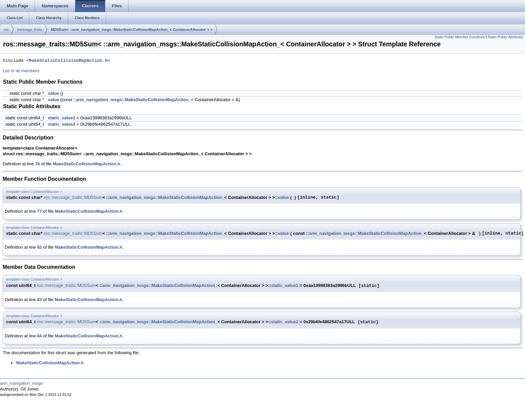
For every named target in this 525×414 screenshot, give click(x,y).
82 (39, 247)
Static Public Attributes (505, 37)
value (53, 93)
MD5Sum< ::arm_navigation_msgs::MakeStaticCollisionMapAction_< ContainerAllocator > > (131, 30)
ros (6, 30)
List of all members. (22, 70)
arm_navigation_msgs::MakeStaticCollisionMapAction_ (133, 99)
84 (39, 335)
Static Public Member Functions (459, 37)
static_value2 (62, 124)
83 (39, 299)
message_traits (29, 30)
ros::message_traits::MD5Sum (73, 197)
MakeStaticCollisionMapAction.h (68, 61)
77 (39, 211)
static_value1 (62, 117)
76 (37, 163)
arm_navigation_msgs (21, 383)
